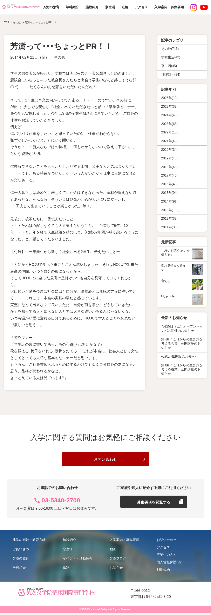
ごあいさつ (21, 551)
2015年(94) (169, 192)
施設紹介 (92, 7)
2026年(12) (169, 98)
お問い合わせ (105, 460)
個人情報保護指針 (170, 564)
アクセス (141, 7)
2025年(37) (169, 106)
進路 (125, 7)
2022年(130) (170, 132)
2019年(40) (169, 158)
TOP (6, 22)
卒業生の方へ (166, 556)
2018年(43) (169, 167)
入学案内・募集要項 (169, 7)
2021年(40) (169, 141)
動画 (113, 551)
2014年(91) (169, 201)
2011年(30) (169, 227)
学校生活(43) (170, 57)
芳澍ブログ (118, 560)
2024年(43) (169, 115)
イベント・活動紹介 (78, 560)
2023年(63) (169, 124)
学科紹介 (72, 7)
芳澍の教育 (51, 7)
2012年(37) (169, 218)
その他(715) (170, 49)
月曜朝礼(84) (170, 74)
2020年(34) (169, 149)
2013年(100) (170, 210)
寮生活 (110, 7)
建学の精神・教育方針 (29, 541)
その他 (59, 57)
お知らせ (116, 569)
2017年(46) (169, 175)
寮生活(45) (169, 66)
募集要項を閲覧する (153, 505)
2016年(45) (169, 184)
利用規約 (163, 571)
